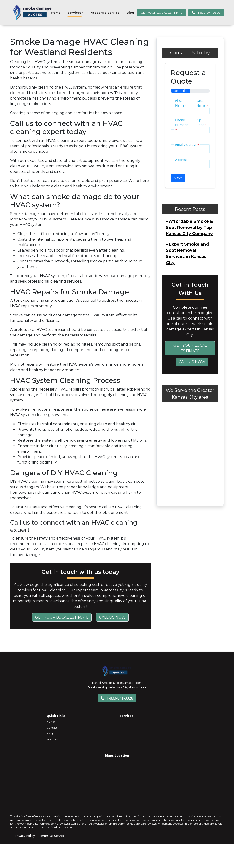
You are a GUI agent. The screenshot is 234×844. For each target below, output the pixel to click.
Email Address (187, 144)
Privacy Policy (25, 836)
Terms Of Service (52, 836)
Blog (130, 12)
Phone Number (181, 125)
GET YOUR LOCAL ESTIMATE (161, 12)
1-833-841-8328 (206, 12)
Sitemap (52, 739)
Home (56, 12)
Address (182, 159)
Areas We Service (105, 12)
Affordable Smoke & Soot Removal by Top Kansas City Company (189, 227)
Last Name (202, 102)
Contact (52, 727)
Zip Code (202, 122)
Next (178, 178)
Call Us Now (112, 617)
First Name (181, 102)
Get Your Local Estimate (62, 617)
